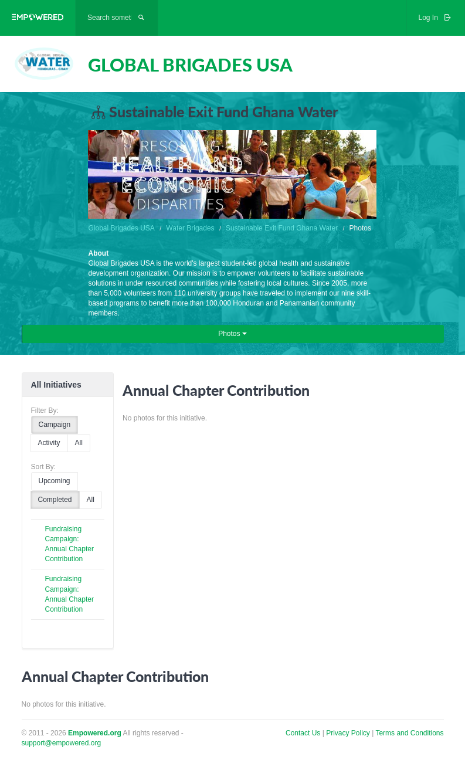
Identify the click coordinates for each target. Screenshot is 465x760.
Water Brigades (190, 228)
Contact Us (303, 733)
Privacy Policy (349, 733)
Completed (55, 500)
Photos (232, 334)
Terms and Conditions (409, 733)
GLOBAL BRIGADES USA (190, 64)
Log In (436, 17)
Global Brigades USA (121, 228)
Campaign (55, 424)
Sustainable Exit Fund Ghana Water (282, 228)
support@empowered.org (61, 743)
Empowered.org (94, 733)
